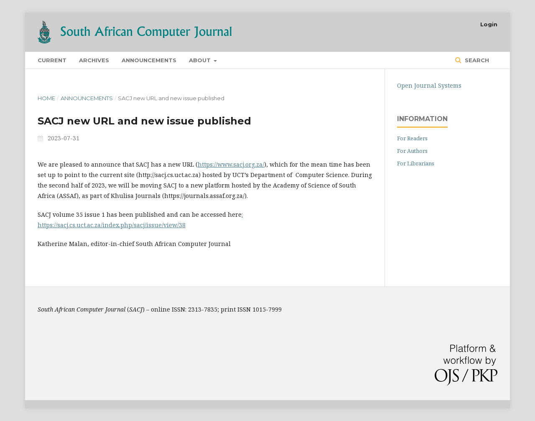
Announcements (149, 60)
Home (46, 98)
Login (488, 24)
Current (52, 60)
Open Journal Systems (429, 85)
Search (476, 60)
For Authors (412, 151)
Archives (94, 60)
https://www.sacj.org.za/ (231, 164)
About (200, 60)
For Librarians (415, 163)
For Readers (412, 138)
